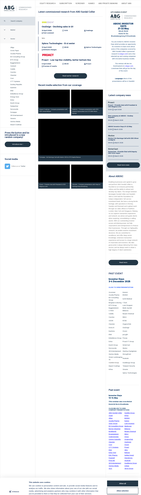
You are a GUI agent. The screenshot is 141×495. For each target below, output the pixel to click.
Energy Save (14, 97)
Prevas (125, 338)
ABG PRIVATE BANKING (108, 3)
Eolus (12, 100)
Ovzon (125, 331)
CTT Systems (15, 81)
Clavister (13, 75)
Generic (13, 118)
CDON (111, 321)
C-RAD (111, 311)
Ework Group (14, 103)
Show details (115, 491)
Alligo (12, 47)
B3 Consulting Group (17, 57)
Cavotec (13, 72)
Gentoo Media (15, 121)
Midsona (125, 311)
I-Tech (125, 303)
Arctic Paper (14, 50)
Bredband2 (112, 431)
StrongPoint (127, 354)
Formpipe (13, 112)
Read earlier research (71, 76)
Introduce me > (17, 144)
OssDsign (89, 31)
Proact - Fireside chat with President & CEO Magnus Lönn (122, 106)
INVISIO (125, 295)
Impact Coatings (15, 125)
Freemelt (112, 458)
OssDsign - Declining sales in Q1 (57, 27)
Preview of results (50, 66)
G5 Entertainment (16, 115)
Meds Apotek (127, 308)
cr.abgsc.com (123, 54)
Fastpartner (14, 106)
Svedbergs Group (129, 363)
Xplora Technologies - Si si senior (58, 44)
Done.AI (111, 328)
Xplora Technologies (93, 47)
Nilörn (125, 317)
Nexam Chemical (128, 314)
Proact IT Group (128, 341)
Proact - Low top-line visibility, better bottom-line (66, 60)
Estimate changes (50, 50)
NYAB (125, 321)
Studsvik (126, 358)
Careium (13, 66)
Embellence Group (16, 94)
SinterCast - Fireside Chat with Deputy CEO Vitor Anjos (122, 152)
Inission (125, 292)
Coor (12, 78)
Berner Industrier (115, 429)
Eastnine (13, 88)
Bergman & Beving (115, 303)
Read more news (123, 165)
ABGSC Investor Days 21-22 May (120, 127)
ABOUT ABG (126, 3)
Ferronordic (14, 109)
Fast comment (48, 33)
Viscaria (125, 369)
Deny (123, 480)
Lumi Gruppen (128, 305)
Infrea (111, 369)
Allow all (122, 466)
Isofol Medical (127, 299)
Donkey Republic (16, 84)
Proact (88, 64)
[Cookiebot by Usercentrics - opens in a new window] (14, 490)
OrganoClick (127, 324)
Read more (123, 262)
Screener (80, 3)
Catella (12, 69)
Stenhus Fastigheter (130, 351)
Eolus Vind (112, 453)
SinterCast (113, 149)
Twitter (22, 166)
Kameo (91, 3)
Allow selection (123, 473)
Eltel (11, 91)
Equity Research (48, 3)
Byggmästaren (15, 63)
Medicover (128, 426)
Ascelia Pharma (15, 54)
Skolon (111, 136)
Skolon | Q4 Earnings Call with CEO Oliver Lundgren (123, 139)
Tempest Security (129, 366)
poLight (125, 334)
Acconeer (112, 292)
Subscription (65, 3)
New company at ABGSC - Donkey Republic (120, 117)
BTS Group (14, 60)
